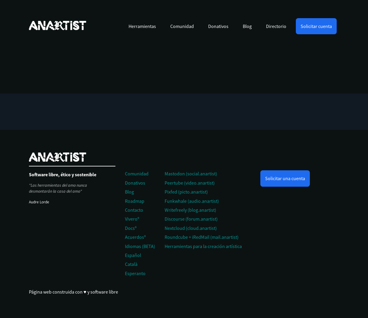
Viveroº (132, 219)
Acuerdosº (135, 237)
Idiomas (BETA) (140, 246)
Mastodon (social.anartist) (191, 174)
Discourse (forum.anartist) (191, 219)
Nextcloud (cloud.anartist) (191, 228)
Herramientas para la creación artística (203, 246)
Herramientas (142, 26)
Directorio (276, 26)
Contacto (134, 210)
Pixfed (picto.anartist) (186, 192)
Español (133, 255)
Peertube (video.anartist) (190, 183)
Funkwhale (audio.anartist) (192, 201)
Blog (247, 26)
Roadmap (134, 201)
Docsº (131, 228)
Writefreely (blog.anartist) (190, 210)
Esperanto (135, 273)
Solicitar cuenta (316, 26)
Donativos (218, 26)
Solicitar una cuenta (285, 178)
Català (131, 264)
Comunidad (182, 26)
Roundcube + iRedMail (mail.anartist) (202, 237)
